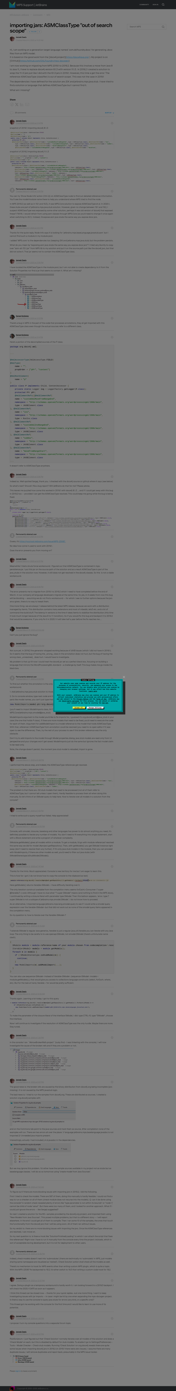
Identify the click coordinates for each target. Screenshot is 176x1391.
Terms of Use (101, 699)
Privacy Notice (82, 699)
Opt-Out (105, 703)
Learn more (92, 691)
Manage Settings (95, 708)
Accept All (79, 708)
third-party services (70, 701)
